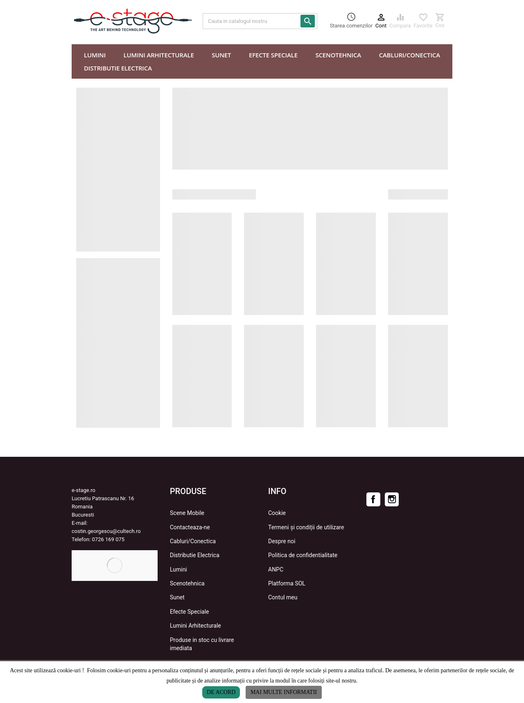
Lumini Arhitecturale (195, 625)
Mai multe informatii (284, 692)
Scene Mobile (187, 513)
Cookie (277, 513)
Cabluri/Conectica (193, 541)
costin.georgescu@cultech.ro (106, 531)
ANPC (275, 569)
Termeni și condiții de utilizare (306, 527)
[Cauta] (260, 21)
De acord (221, 692)
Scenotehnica (187, 583)
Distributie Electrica (194, 555)
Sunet (177, 597)
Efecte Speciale (189, 611)
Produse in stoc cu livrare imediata (202, 644)
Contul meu (282, 597)
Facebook (373, 499)
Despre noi (281, 541)
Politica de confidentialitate (302, 555)
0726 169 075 (108, 539)
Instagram (392, 499)
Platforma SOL (286, 583)
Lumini (178, 569)
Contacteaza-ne (190, 527)
